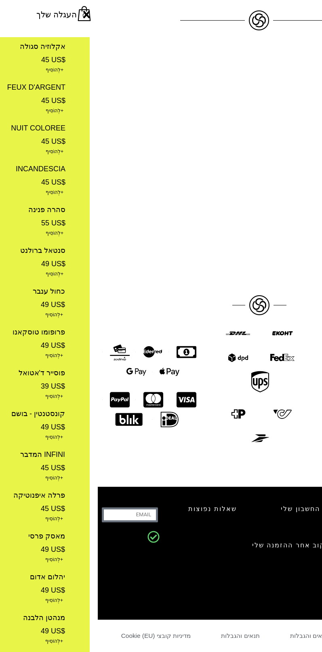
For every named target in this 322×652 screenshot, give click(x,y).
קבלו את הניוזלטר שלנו (272, 574)
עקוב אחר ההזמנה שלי (193, 545)
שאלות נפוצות (114, 508)
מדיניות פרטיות (279, 635)
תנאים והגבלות (211, 635)
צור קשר (281, 508)
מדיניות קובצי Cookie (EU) (59, 635)
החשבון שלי (202, 508)
